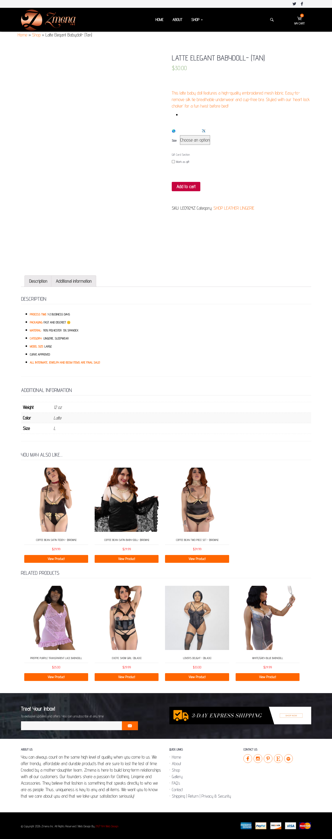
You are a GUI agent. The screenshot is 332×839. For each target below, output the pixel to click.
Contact (177, 789)
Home (159, 20)
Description (38, 281)
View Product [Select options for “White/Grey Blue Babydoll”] (267, 677)
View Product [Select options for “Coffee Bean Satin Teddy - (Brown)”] (56, 559)
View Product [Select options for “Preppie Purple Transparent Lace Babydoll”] (56, 677)
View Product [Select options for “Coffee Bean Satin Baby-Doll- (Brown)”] (126, 559)
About (177, 20)
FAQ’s (176, 783)
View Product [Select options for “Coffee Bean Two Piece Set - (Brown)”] (197, 559)
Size (174, 140)
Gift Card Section (181, 155)
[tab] (38, 281)
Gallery (177, 776)
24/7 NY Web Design (106, 826)
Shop (196, 20)
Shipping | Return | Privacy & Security (201, 796)
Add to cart (186, 186)
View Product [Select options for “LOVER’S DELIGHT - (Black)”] (197, 677)
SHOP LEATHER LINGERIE (234, 208)
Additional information (74, 281)
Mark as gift (180, 162)
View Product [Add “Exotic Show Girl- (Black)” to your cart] (126, 677)
